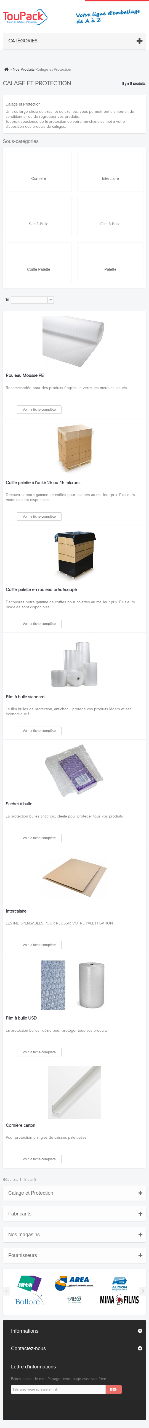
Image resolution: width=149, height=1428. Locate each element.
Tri (7, 300)
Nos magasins (24, 1234)
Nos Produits (24, 69)
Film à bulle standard (25, 697)
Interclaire (110, 178)
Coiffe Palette (38, 269)
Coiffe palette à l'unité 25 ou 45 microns (43, 483)
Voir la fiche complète (39, 409)
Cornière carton (20, 1125)
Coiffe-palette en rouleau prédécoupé (41, 589)
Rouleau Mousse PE (25, 375)
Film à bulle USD (21, 1018)
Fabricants (19, 1214)
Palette (110, 269)
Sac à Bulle (39, 224)
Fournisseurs (22, 1255)
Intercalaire (16, 911)
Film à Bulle (110, 224)
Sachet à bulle (19, 804)
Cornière (38, 178)
